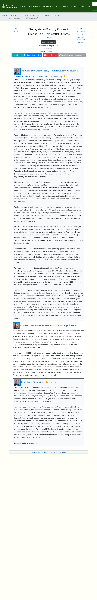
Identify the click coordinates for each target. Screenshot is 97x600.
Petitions (16, 31)
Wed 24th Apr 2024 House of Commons (81, 37)
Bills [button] (22, 6)
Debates (13, 15)
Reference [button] (47, 6)
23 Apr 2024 (24, 15)
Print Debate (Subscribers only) (72, 55)
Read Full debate (48, 42)
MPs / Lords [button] (61, 6)
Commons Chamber (51, 15)
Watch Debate (50, 55)
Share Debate (19, 55)
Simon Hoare (26, 382)
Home (4, 15)
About (81, 6)
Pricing (73, 6)
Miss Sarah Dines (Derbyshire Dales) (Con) (37, 325)
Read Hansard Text (34, 55)
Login (89, 6)
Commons (36, 15)
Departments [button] (33, 6)
